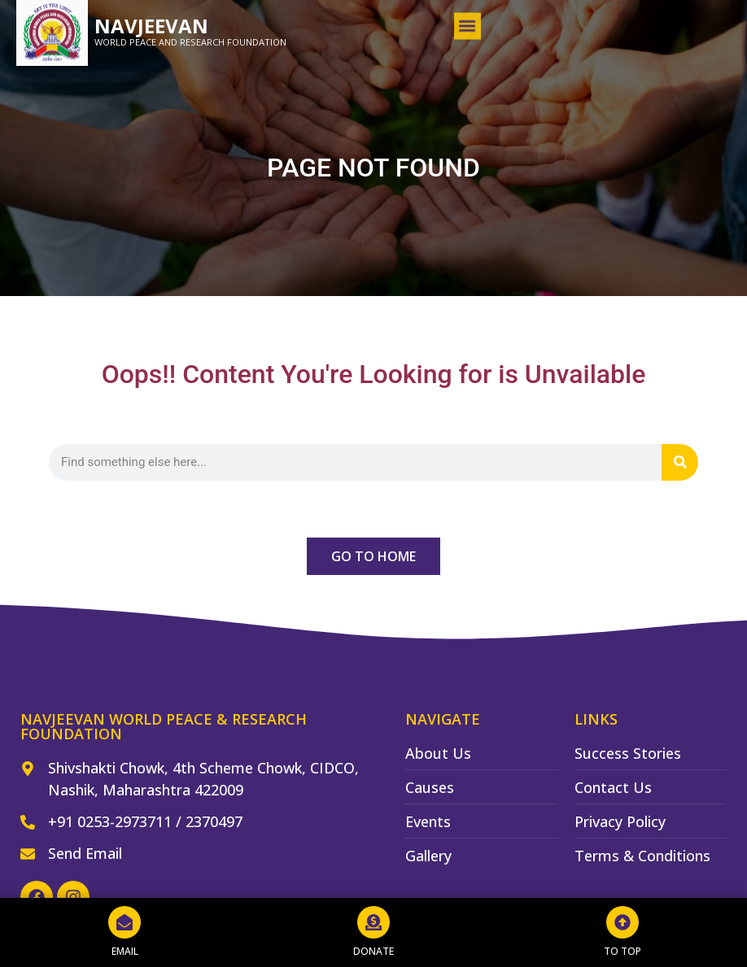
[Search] (680, 462)
